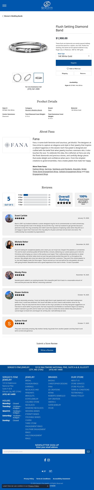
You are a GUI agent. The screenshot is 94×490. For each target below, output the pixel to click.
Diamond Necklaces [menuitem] (34, 408)
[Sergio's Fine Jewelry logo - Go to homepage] (47, 5)
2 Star (20, 202)
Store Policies (77, 386)
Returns (83, 73)
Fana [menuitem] (50, 386)
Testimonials (77, 393)
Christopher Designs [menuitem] (57, 383)
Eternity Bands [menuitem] (32, 414)
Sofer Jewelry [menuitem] (54, 405)
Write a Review (47, 350)
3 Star (20, 200)
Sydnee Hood (21, 320)
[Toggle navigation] (4, 5)
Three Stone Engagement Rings (45, 171)
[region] (27, 46)
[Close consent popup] (47, 486)
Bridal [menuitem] (28, 380)
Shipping (65, 73)
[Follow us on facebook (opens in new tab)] (45, 460)
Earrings (48, 169)
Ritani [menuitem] (50, 393)
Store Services (77, 383)
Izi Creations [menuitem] (54, 390)
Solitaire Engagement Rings (70, 171)
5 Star (20, 195)
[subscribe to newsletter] (88, 451)
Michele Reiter (21, 242)
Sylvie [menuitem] (50, 408)
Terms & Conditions (80, 390)
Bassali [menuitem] (51, 380)
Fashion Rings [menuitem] (31, 383)
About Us (75, 380)
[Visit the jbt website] (44, 471)
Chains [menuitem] (28, 420)
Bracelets (77, 169)
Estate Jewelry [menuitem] (31, 399)
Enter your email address (47, 447)
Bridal (84, 169)
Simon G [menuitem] (52, 402)
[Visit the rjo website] (50, 471)
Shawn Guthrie (22, 292)
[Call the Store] (8, 394)
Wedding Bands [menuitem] (32, 411)
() (49, 195)
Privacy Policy (77, 396)
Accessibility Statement (61, 479)
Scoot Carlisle (21, 215)
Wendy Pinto (20, 272)
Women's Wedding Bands (13, 16)
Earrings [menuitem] (29, 386)
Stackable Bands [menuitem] (33, 417)
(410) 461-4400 (33, 89)
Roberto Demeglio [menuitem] (56, 396)
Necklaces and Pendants (62, 169)
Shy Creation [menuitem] (54, 399)
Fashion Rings (38, 169)
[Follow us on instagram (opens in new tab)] (48, 460)
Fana (49, 110)
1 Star (20, 205)
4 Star (20, 197)
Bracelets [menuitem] (29, 396)
